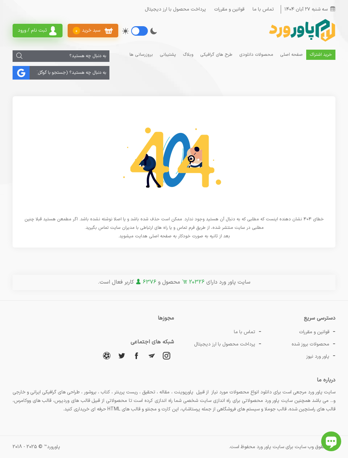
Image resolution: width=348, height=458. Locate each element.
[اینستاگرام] (166, 355)
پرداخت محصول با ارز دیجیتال (175, 9)
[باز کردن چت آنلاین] (331, 441)
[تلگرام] (151, 355)
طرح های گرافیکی (216, 54)
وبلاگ (188, 54)
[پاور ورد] (301, 41)
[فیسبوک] (136, 355)
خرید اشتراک (321, 54)
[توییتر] (121, 355)
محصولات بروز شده (310, 344)
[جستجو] (19, 56)
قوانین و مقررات (229, 9)
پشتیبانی (168, 54)
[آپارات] (106, 355)
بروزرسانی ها (141, 54)
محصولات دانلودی (256, 54)
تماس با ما (263, 9)
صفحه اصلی (291, 54)
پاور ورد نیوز (317, 356)
